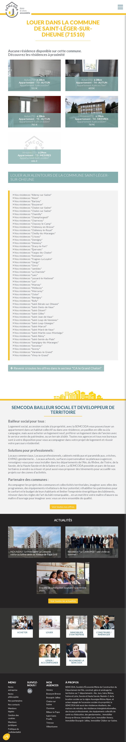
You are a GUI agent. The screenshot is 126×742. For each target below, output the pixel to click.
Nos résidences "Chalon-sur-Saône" (32, 207)
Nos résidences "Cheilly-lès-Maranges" (34, 233)
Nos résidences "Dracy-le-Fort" (30, 246)
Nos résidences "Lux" (25, 281)
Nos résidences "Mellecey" (28, 287)
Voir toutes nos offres (63, 506)
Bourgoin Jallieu (53, 697)
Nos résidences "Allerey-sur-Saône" (32, 194)
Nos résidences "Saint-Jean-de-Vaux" (33, 316)
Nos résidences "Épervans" (28, 249)
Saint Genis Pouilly (51, 717)
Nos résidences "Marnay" (27, 284)
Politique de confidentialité (14, 730)
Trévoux (50, 723)
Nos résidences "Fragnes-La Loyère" (32, 258)
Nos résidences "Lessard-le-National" (33, 278)
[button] (6, 736)
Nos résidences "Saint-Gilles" (29, 313)
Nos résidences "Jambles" (27, 268)
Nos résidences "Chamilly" (27, 214)
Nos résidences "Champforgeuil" (31, 217)
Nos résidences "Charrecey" (28, 220)
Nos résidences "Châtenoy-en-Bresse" (33, 226)
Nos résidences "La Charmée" (29, 271)
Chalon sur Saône (51, 703)
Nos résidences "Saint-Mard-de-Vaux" (34, 329)
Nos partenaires (15, 701)
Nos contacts (14, 704)
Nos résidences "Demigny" (27, 239)
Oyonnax (50, 708)
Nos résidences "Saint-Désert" (29, 310)
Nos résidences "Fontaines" (28, 255)
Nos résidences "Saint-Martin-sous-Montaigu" (38, 332)
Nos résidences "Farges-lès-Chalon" (32, 252)
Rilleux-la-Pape (53, 712)
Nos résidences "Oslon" (26, 294)
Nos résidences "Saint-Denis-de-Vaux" (34, 307)
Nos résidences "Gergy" (26, 262)
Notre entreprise (12, 688)
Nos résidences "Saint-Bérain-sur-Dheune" (36, 303)
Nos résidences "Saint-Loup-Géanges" (33, 323)
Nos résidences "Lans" (25, 275)
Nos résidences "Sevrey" (26, 348)
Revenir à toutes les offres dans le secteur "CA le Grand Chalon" (56, 368)
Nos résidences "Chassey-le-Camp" (32, 223)
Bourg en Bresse (53, 693)
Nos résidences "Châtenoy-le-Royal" (33, 230)
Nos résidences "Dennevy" (27, 242)
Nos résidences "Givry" (26, 265)
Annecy (49, 690)
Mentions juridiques (12, 723)
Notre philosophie (13, 695)
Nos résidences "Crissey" (27, 236)
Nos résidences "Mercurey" (28, 291)
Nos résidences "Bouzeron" (28, 204)
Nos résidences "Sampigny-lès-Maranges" (36, 342)
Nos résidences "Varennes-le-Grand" (33, 352)
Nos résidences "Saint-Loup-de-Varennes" (35, 319)
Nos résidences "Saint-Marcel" (30, 326)
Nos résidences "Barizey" (27, 201)
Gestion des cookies (13, 717)
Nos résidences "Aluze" (26, 198)
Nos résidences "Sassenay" (27, 345)
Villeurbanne (51, 726)
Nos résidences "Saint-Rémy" (29, 335)
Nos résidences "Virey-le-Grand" (31, 355)
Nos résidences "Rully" (25, 300)
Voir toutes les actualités (63, 600)
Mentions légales (12, 710)
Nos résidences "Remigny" (27, 297)
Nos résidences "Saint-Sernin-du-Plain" (34, 339)
